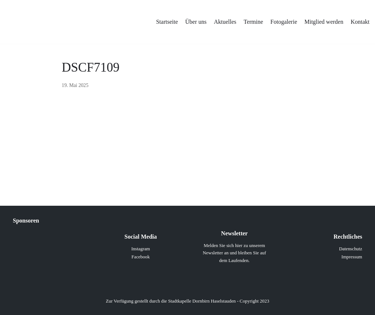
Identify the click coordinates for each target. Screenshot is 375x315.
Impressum (351, 256)
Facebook (140, 256)
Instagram (140, 248)
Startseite (167, 22)
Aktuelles (225, 22)
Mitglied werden (323, 22)
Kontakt (360, 22)
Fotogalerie (283, 22)
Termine (253, 22)
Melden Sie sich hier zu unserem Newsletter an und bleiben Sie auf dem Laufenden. (234, 253)
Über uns (196, 22)
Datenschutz (350, 248)
